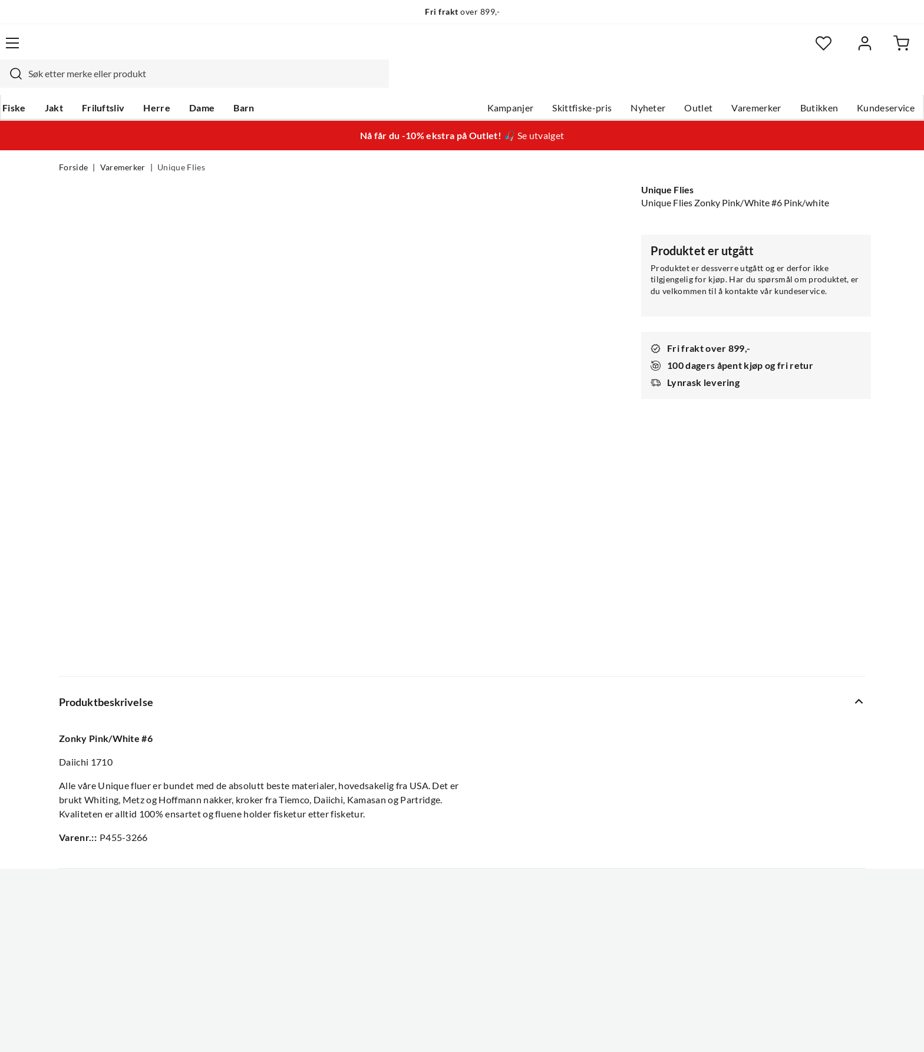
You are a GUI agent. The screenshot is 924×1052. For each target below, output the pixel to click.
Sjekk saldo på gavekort (108, 787)
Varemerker (697, 83)
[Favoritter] (750, 50)
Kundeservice (827, 83)
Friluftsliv (160, 83)
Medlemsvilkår (426, 881)
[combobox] (449, 50)
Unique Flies (181, 145)
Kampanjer (451, 83)
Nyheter (589, 83)
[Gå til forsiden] (114, 50)
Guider (73, 749)
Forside (73, 145)
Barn (300, 83)
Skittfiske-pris (523, 83)
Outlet (639, 83)
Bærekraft (416, 825)
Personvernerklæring (721, 1027)
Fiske (70, 83)
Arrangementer (427, 787)
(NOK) (84, 1027)
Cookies (849, 1027)
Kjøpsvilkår (798, 1027)
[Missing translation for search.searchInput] (266, 50)
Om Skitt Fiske (425, 730)
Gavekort (247, 749)
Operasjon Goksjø (433, 806)
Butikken (760, 83)
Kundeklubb (421, 863)
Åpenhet (413, 844)
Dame (258, 83)
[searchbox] (460, 50)
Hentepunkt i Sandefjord (111, 768)
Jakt (110, 83)
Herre (213, 83)
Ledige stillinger (428, 749)
